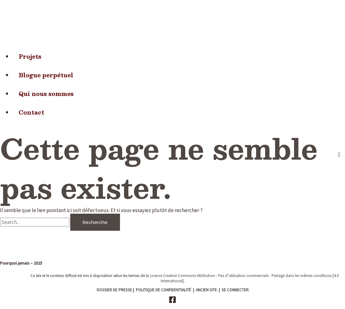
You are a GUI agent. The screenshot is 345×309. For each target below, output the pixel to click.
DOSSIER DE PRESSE (114, 290)
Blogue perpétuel (46, 75)
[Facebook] (172, 301)
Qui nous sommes (46, 93)
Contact (31, 112)
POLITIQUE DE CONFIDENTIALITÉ (163, 290)
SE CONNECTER (235, 290)
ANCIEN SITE (206, 290)
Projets (30, 56)
